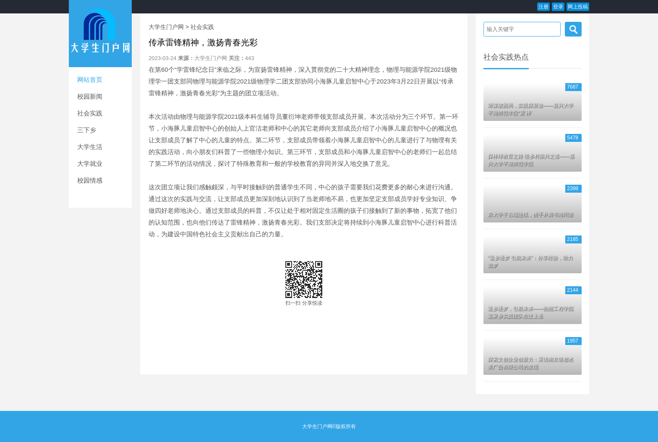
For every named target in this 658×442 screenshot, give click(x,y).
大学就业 (89, 163)
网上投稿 (578, 7)
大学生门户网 (166, 27)
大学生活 (89, 146)
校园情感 (89, 180)
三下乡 (86, 129)
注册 (543, 7)
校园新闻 (89, 96)
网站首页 (89, 79)
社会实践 (89, 113)
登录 (558, 7)
